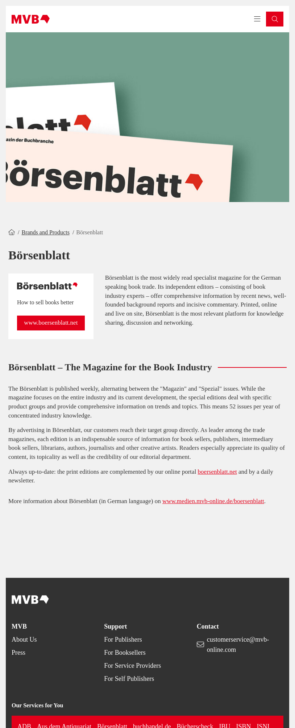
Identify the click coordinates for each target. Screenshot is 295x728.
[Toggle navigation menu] (257, 19)
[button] (274, 19)
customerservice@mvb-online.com (238, 644)
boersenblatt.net (217, 471)
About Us (24, 639)
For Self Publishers (129, 678)
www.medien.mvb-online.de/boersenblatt (213, 501)
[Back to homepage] (31, 19)
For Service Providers (132, 665)
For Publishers (123, 639)
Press (18, 652)
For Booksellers (125, 652)
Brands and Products (45, 232)
